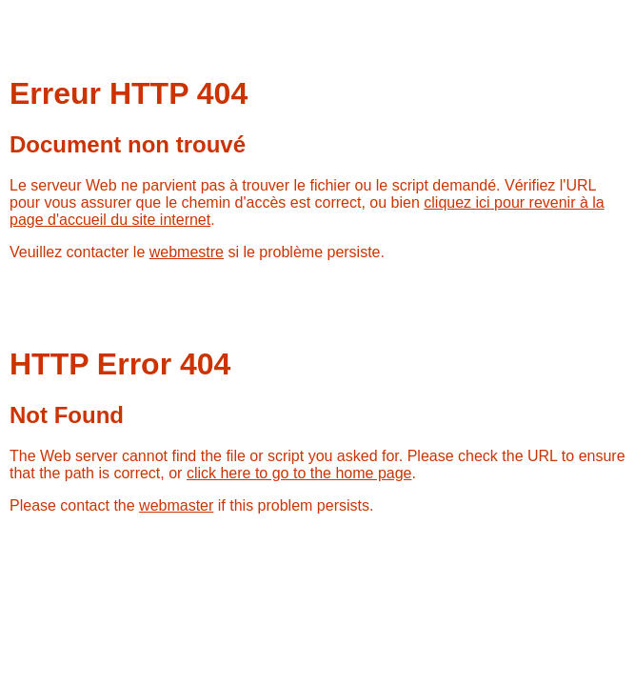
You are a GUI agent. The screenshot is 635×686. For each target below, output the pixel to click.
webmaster (176, 505)
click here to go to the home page (299, 473)
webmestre (186, 252)
